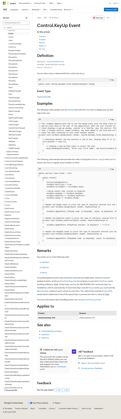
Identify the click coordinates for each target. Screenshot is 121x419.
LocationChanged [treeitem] (15, 43)
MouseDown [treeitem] (13, 64)
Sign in (115, 3)
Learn (39, 17)
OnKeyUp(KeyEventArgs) (52, 331)
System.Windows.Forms (55, 61)
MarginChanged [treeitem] (14, 50)
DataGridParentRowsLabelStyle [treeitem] (16, 254)
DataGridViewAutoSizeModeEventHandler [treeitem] (17, 360)
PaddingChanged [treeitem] (15, 91)
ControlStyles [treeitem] (9, 178)
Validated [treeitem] (12, 141)
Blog (32, 408)
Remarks (42, 42)
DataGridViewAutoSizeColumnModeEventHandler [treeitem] (17, 329)
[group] (77, 138)
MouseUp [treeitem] (12, 81)
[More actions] (114, 18)
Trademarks (98, 408)
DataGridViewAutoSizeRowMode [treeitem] (16, 365)
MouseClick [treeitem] (13, 57)
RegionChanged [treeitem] (14, 111)
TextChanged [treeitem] (13, 138)
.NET (45, 17)
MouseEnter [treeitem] (13, 67)
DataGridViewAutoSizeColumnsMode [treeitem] (17, 335)
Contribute (42, 408)
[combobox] (16, 23)
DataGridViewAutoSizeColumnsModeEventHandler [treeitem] (17, 347)
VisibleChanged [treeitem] (14, 148)
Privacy (51, 408)
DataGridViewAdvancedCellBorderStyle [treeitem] (17, 310)
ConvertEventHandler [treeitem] (12, 188)
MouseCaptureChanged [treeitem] (17, 54)
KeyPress (112, 159)
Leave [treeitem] (11, 40)
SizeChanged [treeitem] (13, 121)
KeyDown (94, 159)
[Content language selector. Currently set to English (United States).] (13, 403)
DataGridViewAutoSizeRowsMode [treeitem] (17, 368)
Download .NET (111, 9)
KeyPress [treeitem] (12, 30)
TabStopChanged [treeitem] (15, 134)
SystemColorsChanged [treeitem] (17, 128)
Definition (42, 36)
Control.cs (47, 67)
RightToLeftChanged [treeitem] (16, 118)
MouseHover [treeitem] (13, 70)
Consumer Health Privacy (68, 408)
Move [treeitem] (11, 87)
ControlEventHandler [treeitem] (12, 171)
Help (87, 109)
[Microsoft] (4, 3)
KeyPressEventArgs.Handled (68, 281)
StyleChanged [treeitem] (14, 124)
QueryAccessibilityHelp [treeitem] (17, 104)
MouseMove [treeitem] (13, 77)
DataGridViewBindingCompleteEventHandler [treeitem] (17, 383)
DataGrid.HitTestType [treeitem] (12, 222)
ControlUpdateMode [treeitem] (12, 181)
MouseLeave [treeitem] (13, 74)
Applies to (42, 46)
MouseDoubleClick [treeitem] (15, 60)
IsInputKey (44, 291)
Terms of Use (86, 408)
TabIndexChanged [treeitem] (15, 131)
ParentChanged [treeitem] (14, 97)
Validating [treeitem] (12, 145)
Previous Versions (21, 408)
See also (42, 49)
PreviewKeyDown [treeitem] (15, 101)
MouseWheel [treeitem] (13, 84)
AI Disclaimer (7, 408)
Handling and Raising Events (89, 299)
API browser (53, 17)
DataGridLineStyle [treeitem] (11, 251)
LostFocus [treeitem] (12, 47)
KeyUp (70, 109)
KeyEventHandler (44, 96)
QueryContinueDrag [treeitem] (16, 107)
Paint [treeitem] (10, 94)
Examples (42, 39)
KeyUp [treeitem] (11, 33)
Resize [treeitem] (11, 114)
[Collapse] (27, 18)
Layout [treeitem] (11, 37)
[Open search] (110, 3)
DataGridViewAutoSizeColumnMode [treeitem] (17, 316)
